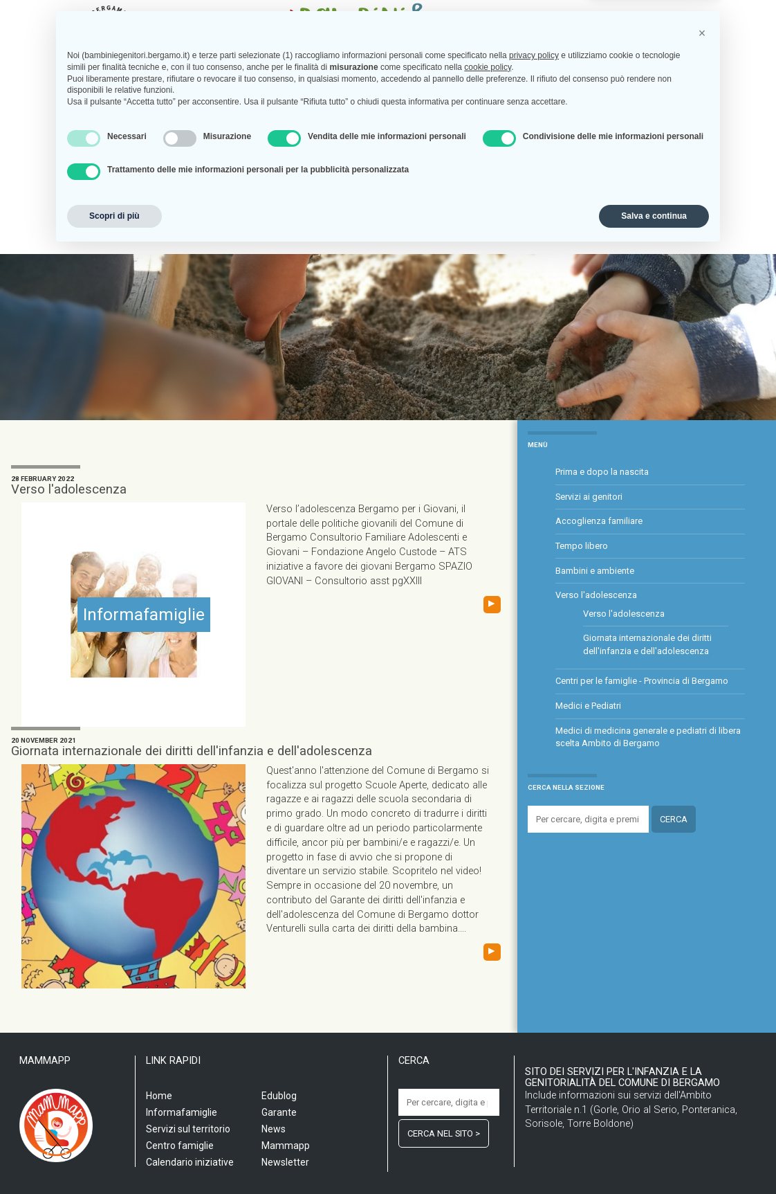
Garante (620, 194)
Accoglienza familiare (599, 521)
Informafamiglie (399, 194)
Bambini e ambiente (594, 571)
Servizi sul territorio (220, 194)
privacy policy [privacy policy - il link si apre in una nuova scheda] (534, 997)
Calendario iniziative (496, 194)
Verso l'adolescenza (69, 489)
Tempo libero (581, 546)
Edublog (572, 194)
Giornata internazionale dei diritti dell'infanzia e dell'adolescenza (191, 751)
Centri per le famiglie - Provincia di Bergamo (641, 681)
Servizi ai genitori (588, 496)
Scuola (146, 194)
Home (107, 194)
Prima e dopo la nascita (602, 472)
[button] (702, 975)
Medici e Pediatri (588, 705)
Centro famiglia (315, 194)
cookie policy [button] (487, 1008)
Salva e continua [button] (654, 1157)
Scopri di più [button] (114, 1157)
